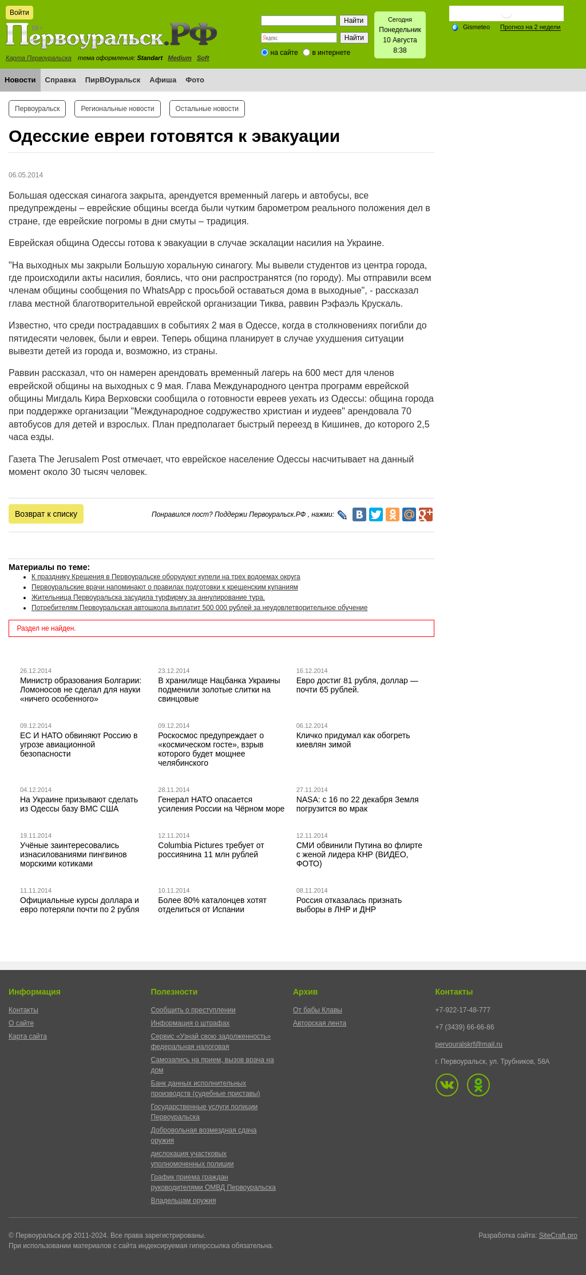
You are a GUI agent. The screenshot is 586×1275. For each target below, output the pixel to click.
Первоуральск (37, 109)
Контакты (23, 1010)
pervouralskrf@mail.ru (469, 1044)
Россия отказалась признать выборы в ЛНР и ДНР (349, 905)
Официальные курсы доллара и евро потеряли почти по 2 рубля (79, 905)
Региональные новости (117, 109)
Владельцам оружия (183, 1201)
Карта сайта (28, 1036)
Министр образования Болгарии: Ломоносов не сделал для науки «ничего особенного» (80, 689)
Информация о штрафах (190, 1023)
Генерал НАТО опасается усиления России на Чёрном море (221, 804)
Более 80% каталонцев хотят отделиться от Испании (212, 905)
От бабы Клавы (317, 1010)
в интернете (331, 53)
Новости (20, 80)
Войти (19, 13)
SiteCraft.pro (558, 1236)
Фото (194, 80)
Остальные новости (207, 109)
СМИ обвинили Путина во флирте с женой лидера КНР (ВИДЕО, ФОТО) (359, 854)
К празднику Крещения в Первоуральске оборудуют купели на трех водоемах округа (165, 577)
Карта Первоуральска (39, 57)
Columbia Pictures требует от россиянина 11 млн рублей (211, 850)
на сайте (284, 53)
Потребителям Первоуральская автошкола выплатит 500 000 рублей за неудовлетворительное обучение (199, 608)
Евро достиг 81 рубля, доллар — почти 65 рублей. (357, 685)
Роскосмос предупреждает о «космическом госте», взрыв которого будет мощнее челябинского (211, 749)
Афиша (162, 80)
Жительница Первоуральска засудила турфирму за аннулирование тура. (148, 597)
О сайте (21, 1023)
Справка (60, 80)
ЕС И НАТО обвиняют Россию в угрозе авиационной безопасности (78, 744)
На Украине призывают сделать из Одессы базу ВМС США (79, 804)
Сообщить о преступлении (193, 1010)
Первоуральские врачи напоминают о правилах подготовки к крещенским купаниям (164, 587)
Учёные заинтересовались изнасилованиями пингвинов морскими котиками (73, 854)
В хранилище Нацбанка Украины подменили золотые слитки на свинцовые (219, 689)
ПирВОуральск (113, 80)
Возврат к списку (46, 513)
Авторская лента (319, 1023)
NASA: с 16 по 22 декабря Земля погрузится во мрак (357, 804)
